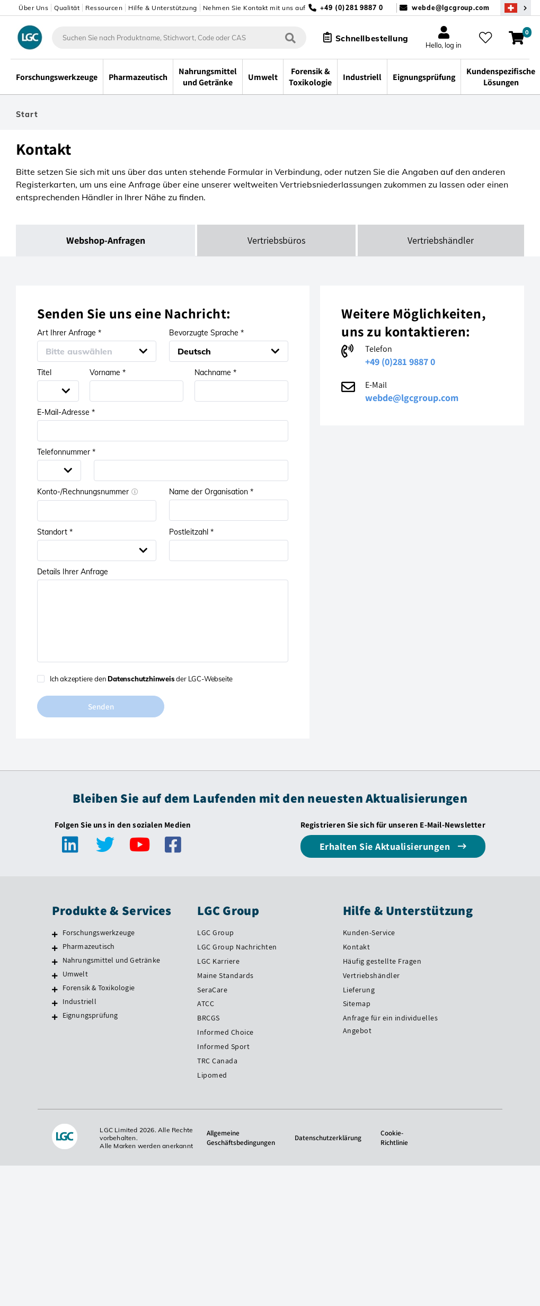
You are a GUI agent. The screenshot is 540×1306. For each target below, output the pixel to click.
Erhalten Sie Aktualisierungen (386, 847)
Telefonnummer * (66, 452)
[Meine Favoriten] (487, 38)
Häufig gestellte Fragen (382, 961)
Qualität (66, 8)
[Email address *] (162, 430)
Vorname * (108, 372)
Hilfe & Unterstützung (162, 8)
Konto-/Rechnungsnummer (87, 491)
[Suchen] (285, 37)
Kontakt (356, 947)
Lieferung (359, 990)
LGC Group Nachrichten (237, 947)
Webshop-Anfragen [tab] (105, 240)
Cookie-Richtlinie (398, 1138)
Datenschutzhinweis (141, 678)
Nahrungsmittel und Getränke (111, 960)
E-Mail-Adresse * (66, 412)
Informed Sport (223, 1047)
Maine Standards (225, 976)
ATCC (205, 1004)
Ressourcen (103, 8)
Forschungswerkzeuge (99, 933)
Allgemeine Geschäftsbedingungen (238, 1138)
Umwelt (75, 974)
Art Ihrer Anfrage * (69, 332)
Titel (44, 372)
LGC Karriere (218, 961)
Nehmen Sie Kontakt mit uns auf (254, 8)
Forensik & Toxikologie (99, 988)
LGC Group (215, 933)
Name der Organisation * (211, 491)
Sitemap (357, 1004)
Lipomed (212, 1075)
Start (27, 114)
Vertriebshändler (371, 976)
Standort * (55, 532)
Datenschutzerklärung (329, 1138)
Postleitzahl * (191, 532)
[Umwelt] (55, 976)
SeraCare (212, 990)
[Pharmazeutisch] (55, 948)
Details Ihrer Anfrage (72, 571)
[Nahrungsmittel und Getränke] (55, 962)
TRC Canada (217, 1061)
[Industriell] (55, 1003)
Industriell (79, 1002)
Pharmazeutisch (89, 947)
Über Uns (33, 8)
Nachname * (215, 372)
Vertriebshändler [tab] (441, 240)
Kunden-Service (369, 933)
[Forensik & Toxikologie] (55, 989)
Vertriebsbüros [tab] (276, 240)
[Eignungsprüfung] (55, 1017)
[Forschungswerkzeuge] (55, 934)
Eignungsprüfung (90, 1015)
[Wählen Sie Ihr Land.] (515, 7)
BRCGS (208, 1018)
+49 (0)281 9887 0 (400, 362)
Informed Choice (225, 1032)
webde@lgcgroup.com (451, 8)
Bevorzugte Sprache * (206, 332)
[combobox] (174, 37)
